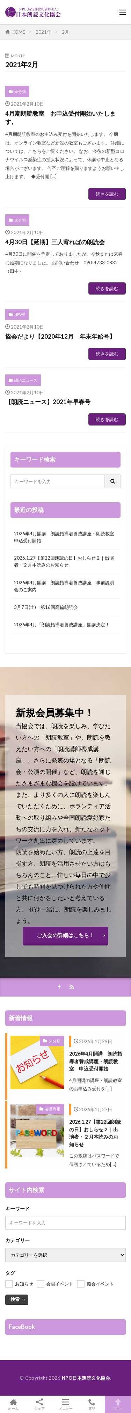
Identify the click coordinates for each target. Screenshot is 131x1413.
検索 (15, 1299)
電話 (92, 1404)
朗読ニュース (25, 380)
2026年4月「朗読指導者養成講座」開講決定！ (62, 624)
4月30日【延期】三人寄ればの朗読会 (55, 242)
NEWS (19, 314)
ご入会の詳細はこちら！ (65, 935)
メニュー (65, 1404)
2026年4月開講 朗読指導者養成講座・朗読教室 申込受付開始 (65, 537)
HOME (18, 32)
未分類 (20, 91)
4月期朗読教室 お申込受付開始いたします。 (60, 118)
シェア (39, 1404)
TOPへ (118, 1404)
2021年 (43, 32)
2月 (65, 32)
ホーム (13, 1404)
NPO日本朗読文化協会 (86, 1378)
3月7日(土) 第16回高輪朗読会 (46, 607)
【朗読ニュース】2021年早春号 (47, 401)
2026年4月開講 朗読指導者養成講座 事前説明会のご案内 (64, 586)
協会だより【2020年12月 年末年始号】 (60, 336)
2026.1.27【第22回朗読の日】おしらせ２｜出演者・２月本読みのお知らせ (64, 561)
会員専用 (52, 1109)
